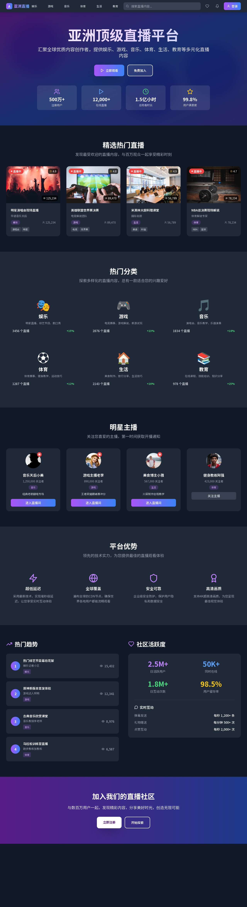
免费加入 (140, 70)
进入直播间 (33, 502)
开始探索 (137, 822)
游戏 (50, 6)
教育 (115, 6)
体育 (83, 6)
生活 (99, 6)
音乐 (66, 6)
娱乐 (34, 6)
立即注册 (109, 822)
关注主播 (214, 496)
